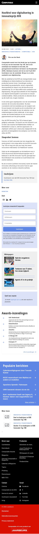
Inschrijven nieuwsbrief (9, 497)
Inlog (3, 500)
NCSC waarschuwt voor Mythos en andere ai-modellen (17, 379)
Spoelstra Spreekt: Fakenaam (15, 385)
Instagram (25, 500)
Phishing (4, 470)
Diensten (5, 191)
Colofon (4, 486)
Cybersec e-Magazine (9, 463)
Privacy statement (8, 521)
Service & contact (7, 493)
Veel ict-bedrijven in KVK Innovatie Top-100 (22, 418)
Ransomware (6, 474)
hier (11, 243)
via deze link (8, 180)
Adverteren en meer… (26, 444)
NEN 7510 (5, 477)
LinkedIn (25, 493)
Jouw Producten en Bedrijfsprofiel (26, 448)
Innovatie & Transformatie (11, 51)
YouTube (25, 497)
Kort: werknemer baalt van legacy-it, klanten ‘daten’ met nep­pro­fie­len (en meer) (18, 396)
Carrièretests (6, 444)
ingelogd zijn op (15, 299)
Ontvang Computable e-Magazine (9, 459)
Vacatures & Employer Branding (27, 457)
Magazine (5, 455)
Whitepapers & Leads (26, 453)
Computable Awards (8, 452)
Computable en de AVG (9, 490)
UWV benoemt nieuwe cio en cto (16, 390)
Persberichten (24, 461)
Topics (4, 467)
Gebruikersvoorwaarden (10, 516)
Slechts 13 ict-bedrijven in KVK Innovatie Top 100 (24, 427)
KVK (33, 51)
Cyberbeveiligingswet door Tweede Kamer (17, 371)
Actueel (18, 49)
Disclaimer (5, 511)
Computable (26, 51)
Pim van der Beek (14, 57)
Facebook (25, 486)
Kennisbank (5, 448)
